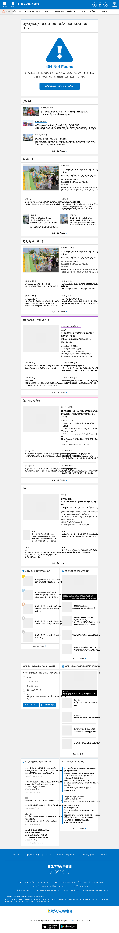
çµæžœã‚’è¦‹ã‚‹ (48, 705)
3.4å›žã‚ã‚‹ (32, 686)
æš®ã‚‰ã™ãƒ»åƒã (66, 11)
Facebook (94, 5)
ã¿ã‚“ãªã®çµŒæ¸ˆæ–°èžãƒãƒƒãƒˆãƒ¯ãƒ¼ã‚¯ (59, 911)
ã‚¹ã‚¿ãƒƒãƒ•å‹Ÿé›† (72, 890)
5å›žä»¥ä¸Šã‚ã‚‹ (34, 690)
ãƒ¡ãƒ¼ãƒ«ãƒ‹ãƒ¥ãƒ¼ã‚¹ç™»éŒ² (96, 890)
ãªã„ (30, 677)
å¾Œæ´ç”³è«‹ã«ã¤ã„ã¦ (49, 890)
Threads (67, 872)
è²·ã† (48, 11)
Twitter (100, 5)
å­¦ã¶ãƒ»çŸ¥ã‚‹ (89, 11)
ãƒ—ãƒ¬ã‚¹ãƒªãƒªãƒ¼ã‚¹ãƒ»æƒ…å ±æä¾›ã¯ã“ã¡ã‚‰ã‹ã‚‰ (79, 882)
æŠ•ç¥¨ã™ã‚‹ (31, 705)
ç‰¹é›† (104, 11)
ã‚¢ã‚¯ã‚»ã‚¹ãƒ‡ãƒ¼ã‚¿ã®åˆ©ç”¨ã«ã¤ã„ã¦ (51, 886)
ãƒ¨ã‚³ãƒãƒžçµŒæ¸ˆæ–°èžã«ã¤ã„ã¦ (33, 882)
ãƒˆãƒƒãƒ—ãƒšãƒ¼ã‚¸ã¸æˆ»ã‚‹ (59, 86)
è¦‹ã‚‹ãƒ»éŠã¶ (32, 11)
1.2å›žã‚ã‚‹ (32, 682)
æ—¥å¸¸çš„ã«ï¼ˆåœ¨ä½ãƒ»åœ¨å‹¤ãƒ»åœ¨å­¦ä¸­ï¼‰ (46, 696)
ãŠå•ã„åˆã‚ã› (82, 886)
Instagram (105, 5)
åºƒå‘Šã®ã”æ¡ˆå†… (25, 890)
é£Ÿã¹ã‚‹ (16, 11)
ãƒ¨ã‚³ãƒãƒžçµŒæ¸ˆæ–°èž (25, 4)
